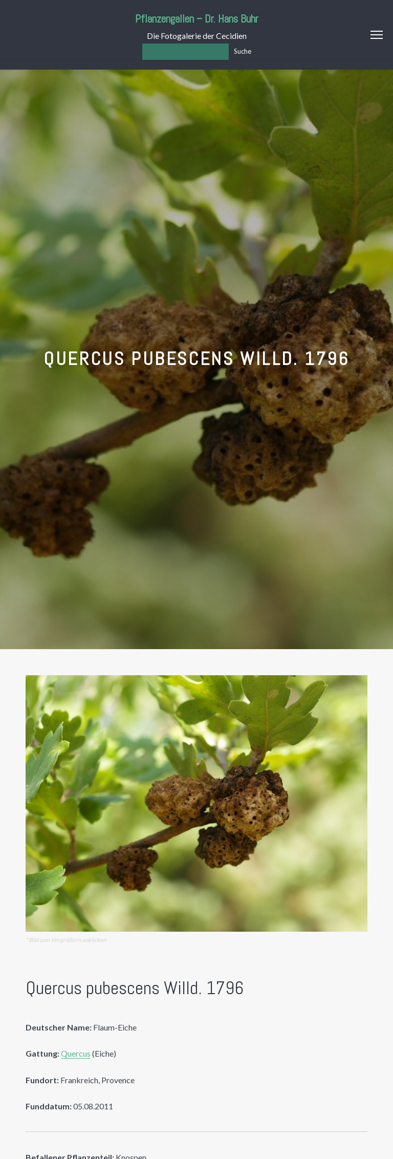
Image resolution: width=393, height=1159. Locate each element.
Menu (376, 35)
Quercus (76, 1053)
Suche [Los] (242, 51)
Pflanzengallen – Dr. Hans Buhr (196, 19)
